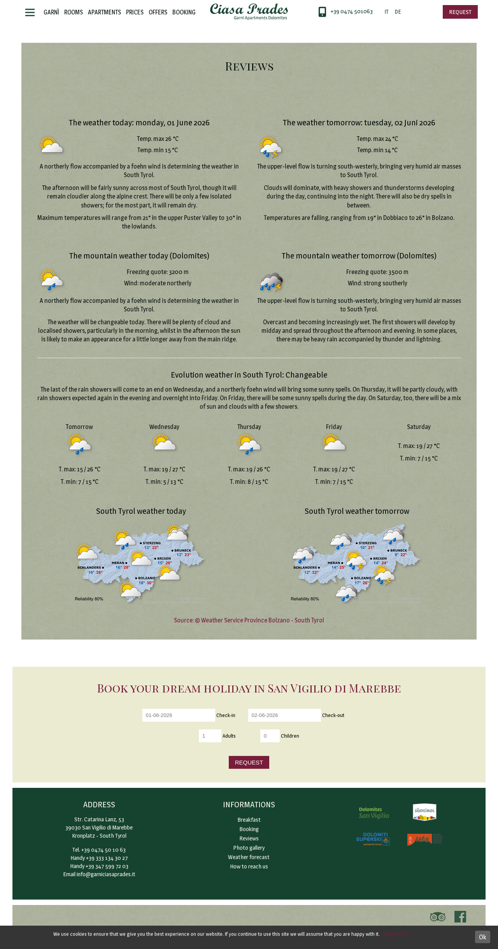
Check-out (333, 715)
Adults (229, 735)
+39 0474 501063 (352, 11)
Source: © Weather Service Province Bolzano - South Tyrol (249, 620)
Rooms (73, 12)
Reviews (249, 838)
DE (398, 11)
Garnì (51, 12)
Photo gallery (249, 847)
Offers (158, 12)
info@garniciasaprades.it (106, 874)
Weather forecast (249, 857)
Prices (135, 12)
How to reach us (249, 866)
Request (460, 12)
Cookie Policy (395, 934)
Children (290, 735)
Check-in (225, 715)
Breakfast (249, 819)
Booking (184, 12)
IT (386, 11)
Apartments (104, 12)
